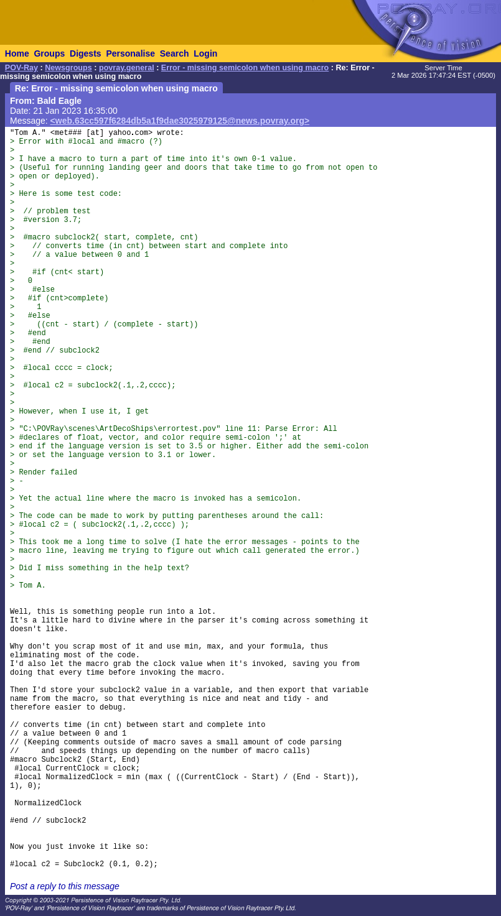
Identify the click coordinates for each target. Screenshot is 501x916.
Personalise (130, 53)
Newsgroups (68, 67)
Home (17, 53)
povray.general (126, 67)
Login (205, 53)
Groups (49, 53)
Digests (85, 53)
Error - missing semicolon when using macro (245, 67)
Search (174, 53)
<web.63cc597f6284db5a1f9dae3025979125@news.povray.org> (180, 121)
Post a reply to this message (64, 886)
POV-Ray (21, 67)
